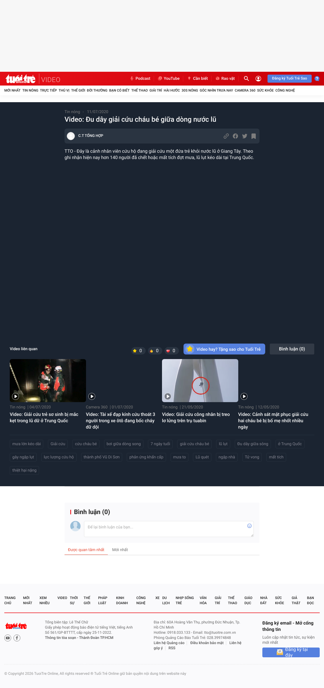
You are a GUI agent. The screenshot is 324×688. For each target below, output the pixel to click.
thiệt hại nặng (24, 470)
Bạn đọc (310, 600)
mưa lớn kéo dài (26, 444)
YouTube (168, 79)
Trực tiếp (48, 90)
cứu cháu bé (86, 444)
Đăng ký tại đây (296, 652)
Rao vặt (225, 79)
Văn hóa (203, 600)
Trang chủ (9, 600)
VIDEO (50, 80)
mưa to (179, 457)
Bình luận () (292, 349)
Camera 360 (245, 90)
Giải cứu (57, 444)
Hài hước (172, 90)
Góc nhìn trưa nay (216, 90)
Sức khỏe (265, 90)
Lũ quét (202, 457)
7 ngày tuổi (160, 444)
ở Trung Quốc (290, 444)
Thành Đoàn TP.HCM (96, 638)
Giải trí (155, 90)
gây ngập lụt (23, 457)
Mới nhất (12, 90)
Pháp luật (102, 600)
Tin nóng (30, 90)
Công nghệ (285, 90)
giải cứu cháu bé (194, 444)
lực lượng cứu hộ (59, 457)
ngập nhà (226, 457)
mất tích (276, 457)
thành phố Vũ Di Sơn (102, 457)
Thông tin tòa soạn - (62, 638)
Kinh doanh (122, 600)
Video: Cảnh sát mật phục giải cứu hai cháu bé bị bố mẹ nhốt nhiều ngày (273, 421)
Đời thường (97, 90)
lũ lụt (223, 444)
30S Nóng (189, 90)
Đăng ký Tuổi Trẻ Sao (289, 78)
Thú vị (63, 90)
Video (62, 598)
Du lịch (166, 600)
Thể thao (139, 90)
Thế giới (78, 90)
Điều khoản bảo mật (207, 643)
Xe (157, 598)
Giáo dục (249, 600)
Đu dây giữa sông (252, 444)
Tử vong (252, 457)
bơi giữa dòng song (124, 444)
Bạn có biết (119, 90)
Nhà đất (263, 600)
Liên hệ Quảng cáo (169, 643)
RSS (172, 648)
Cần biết (197, 79)
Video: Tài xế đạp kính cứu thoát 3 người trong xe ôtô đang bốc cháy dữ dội (120, 421)
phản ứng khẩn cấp (146, 457)
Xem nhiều (45, 600)
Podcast (140, 79)
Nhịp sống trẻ (185, 600)
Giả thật (296, 600)
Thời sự (74, 600)
